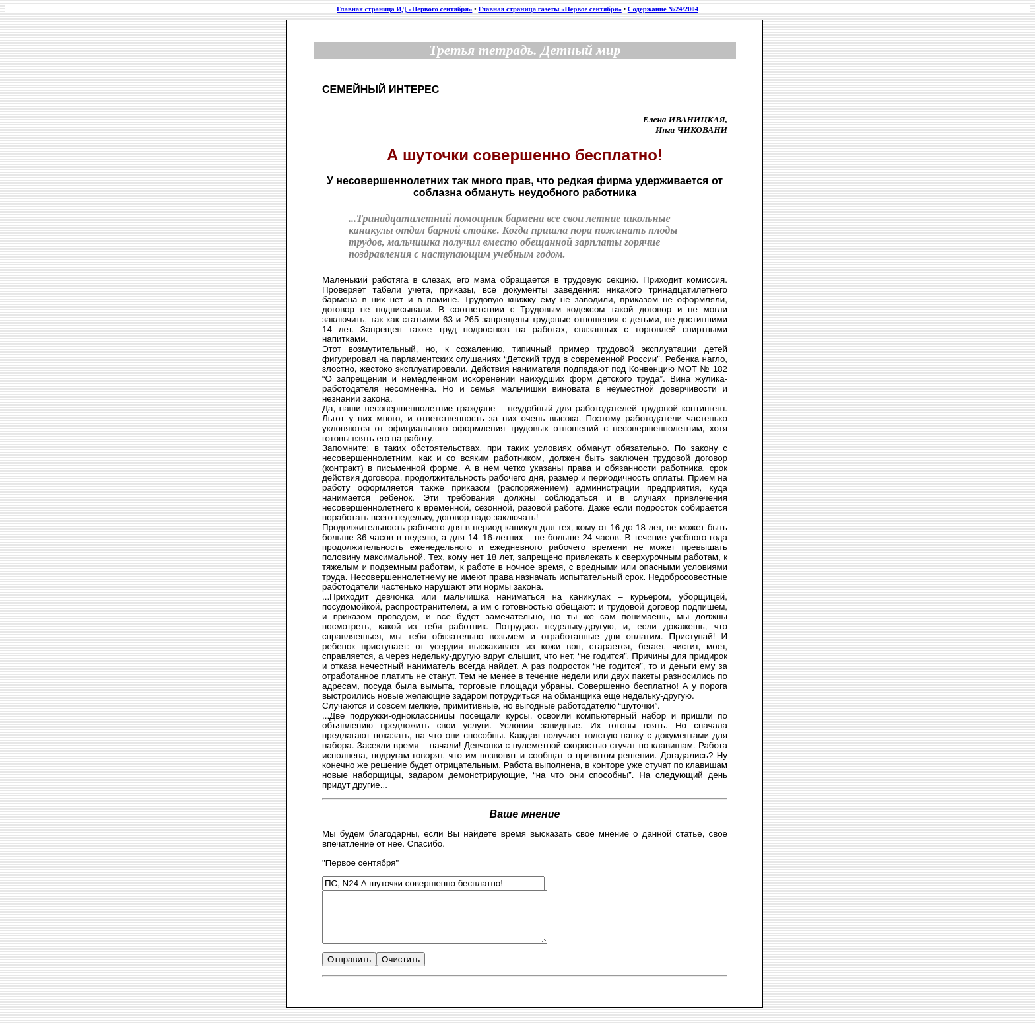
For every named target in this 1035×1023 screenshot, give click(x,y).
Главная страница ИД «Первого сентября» (404, 9)
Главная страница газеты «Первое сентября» (549, 9)
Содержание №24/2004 (663, 9)
